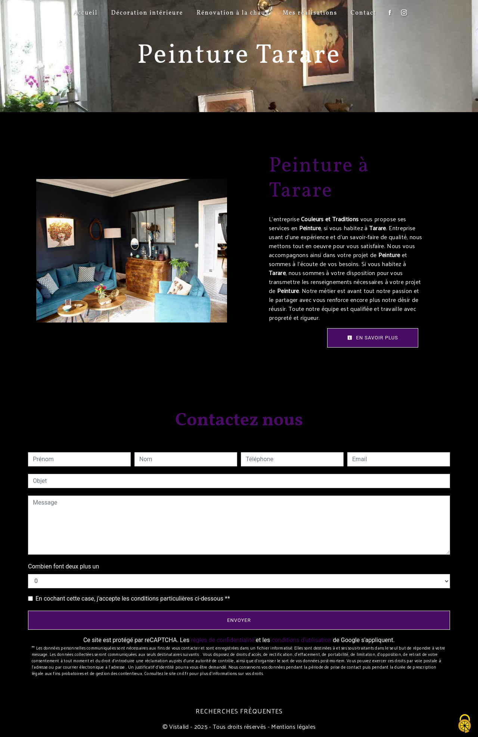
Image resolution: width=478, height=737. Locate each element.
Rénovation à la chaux (232, 13)
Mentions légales (293, 726)
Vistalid (179, 726)
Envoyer (239, 620)
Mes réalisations (310, 13)
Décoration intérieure (147, 13)
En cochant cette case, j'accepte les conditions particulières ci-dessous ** (132, 598)
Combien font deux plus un (63, 566)
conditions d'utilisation (301, 640)
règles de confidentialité (222, 640)
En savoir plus (372, 337)
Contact (363, 13)
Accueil (85, 13)
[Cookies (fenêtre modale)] (465, 724)
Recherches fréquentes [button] (239, 711)
